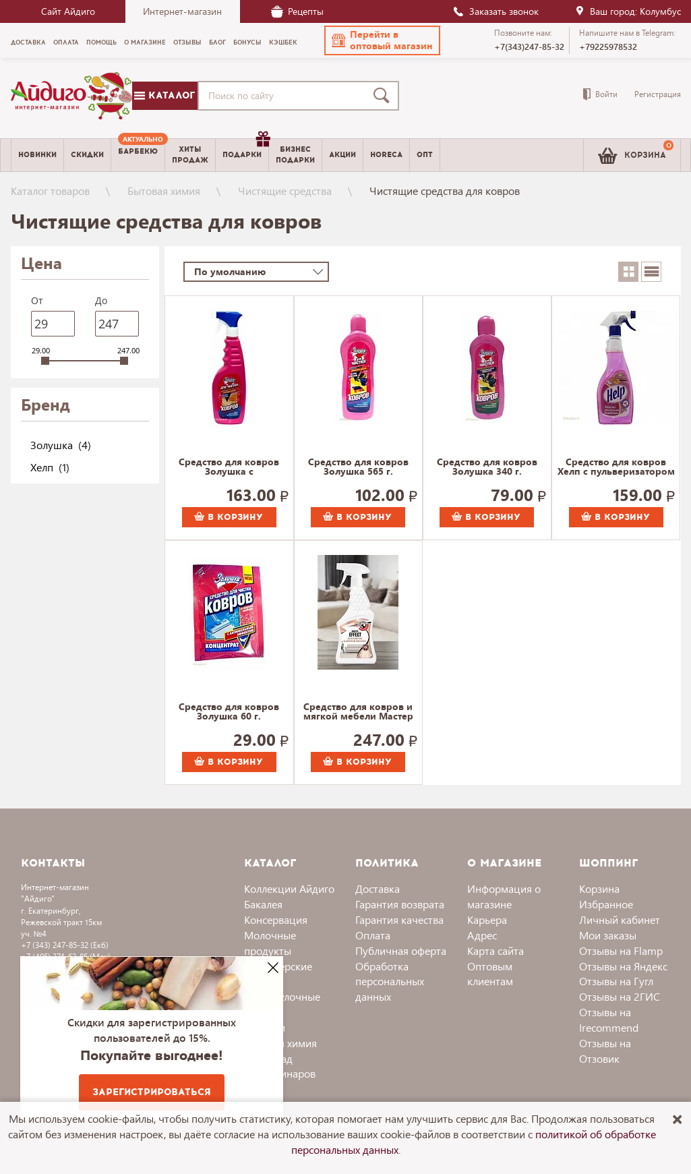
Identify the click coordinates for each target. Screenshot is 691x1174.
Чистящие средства (285, 190)
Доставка (377, 888)
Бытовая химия (163, 190)
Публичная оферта (400, 950)
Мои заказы (607, 935)
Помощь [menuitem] (101, 42)
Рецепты (297, 11)
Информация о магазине (504, 896)
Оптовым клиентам (490, 974)
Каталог (164, 95)
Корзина (599, 888)
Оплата (372, 935)
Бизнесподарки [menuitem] (295, 154)
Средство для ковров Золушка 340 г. (487, 467)
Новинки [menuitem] (37, 154)
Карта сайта (495, 950)
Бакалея (263, 904)
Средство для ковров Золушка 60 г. (229, 712)
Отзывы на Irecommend (608, 1019)
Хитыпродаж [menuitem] (190, 154)
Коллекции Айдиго (289, 888)
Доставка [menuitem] (28, 42)
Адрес (482, 935)
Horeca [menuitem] (386, 154)
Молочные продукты (270, 943)
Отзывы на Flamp (621, 950)
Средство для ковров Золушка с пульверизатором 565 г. (229, 467)
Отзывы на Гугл (616, 981)
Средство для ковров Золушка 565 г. (358, 467)
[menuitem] (137, 155)
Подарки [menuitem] (245, 149)
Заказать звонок (495, 11)
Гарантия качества (399, 919)
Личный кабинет (619, 919)
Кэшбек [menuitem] (283, 42)
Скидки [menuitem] (87, 154)
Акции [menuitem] (342, 154)
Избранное (606, 904)
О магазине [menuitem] (145, 42)
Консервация (275, 919)
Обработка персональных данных (389, 981)
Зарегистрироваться (151, 1092)
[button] (382, 40)
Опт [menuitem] (425, 154)
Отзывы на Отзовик (605, 1050)
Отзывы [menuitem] (187, 42)
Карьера (487, 919)
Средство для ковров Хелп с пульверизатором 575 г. (616, 467)
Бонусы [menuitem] (247, 42)
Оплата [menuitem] (66, 42)
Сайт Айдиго (68, 11)
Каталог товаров (50, 190)
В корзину (228, 517)
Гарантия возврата (399, 904)
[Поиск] (384, 96)
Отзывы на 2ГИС (619, 996)
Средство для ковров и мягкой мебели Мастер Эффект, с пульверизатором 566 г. (358, 712)
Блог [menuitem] (217, 42)
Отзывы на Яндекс (623, 966)
